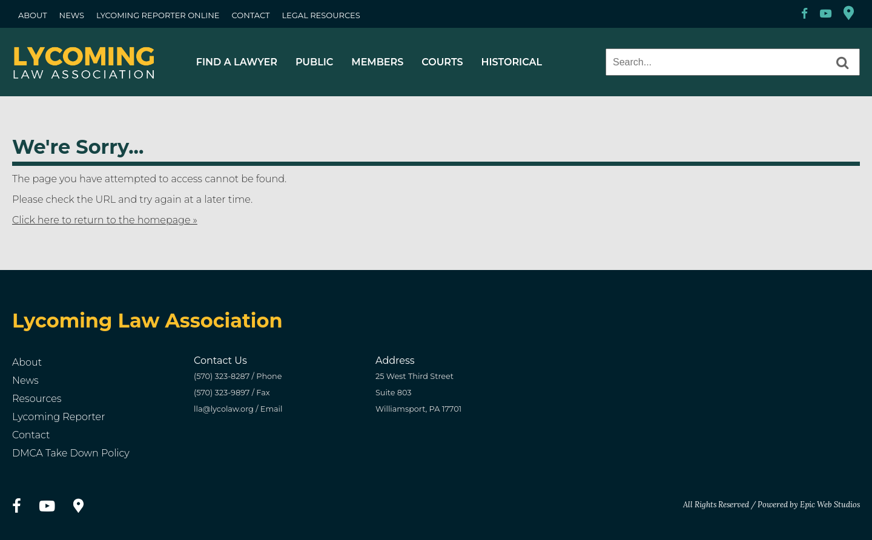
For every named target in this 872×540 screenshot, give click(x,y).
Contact (31, 435)
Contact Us (220, 360)
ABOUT (32, 15)
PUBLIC (314, 62)
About (27, 362)
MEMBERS (377, 62)
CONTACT (251, 15)
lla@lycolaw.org (224, 408)
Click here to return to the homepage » (104, 220)
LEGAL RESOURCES (321, 15)
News (25, 380)
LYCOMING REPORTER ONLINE (158, 15)
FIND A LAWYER (236, 62)
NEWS (71, 15)
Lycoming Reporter (58, 417)
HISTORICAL (511, 62)
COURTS (442, 62)
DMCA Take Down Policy (71, 453)
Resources (36, 398)
